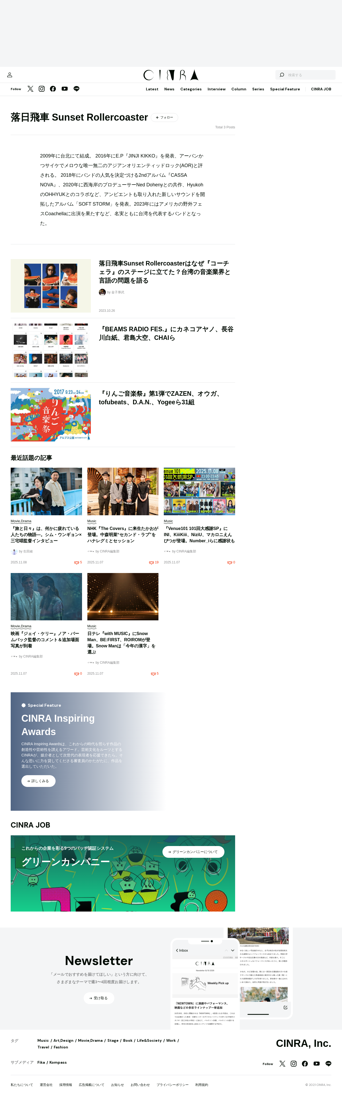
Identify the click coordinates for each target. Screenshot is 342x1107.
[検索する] (269, 77)
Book (128, 1046)
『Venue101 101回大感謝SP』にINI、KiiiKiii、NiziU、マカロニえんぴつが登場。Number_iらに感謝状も (199, 540)
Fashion (61, 1052)
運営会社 (46, 1090)
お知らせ (117, 1090)
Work (171, 1046)
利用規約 (201, 1090)
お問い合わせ (140, 1090)
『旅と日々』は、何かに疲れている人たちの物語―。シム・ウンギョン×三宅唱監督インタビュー (46, 540)
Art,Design (63, 1046)
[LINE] (76, 94)
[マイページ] (22, 77)
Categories (191, 94)
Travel (43, 1052)
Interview (217, 94)
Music (43, 1046)
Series (258, 94)
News (169, 94)
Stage (113, 1046)
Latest (152, 94)
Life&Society (149, 1046)
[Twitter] (30, 94)
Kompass (58, 1068)
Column (238, 94)
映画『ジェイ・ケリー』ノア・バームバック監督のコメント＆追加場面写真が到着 (45, 645)
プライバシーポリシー (173, 1090)
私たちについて (22, 1090)
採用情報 (65, 1090)
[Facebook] (53, 94)
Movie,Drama (90, 1046)
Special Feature (285, 94)
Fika (41, 1068)
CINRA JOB (321, 94)
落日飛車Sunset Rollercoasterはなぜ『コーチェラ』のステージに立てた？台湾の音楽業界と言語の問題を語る (165, 277)
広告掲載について (91, 1090)
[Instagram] (42, 94)
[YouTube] (64, 95)
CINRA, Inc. (303, 1048)
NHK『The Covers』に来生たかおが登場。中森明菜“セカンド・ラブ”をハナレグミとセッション (122, 540)
